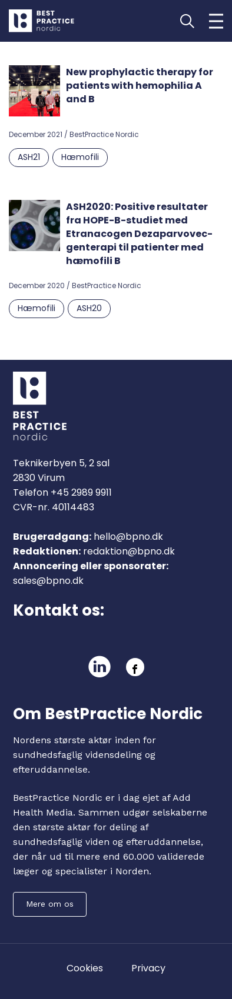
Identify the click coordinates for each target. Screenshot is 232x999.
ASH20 (89, 308)
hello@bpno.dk (128, 536)
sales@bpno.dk (48, 580)
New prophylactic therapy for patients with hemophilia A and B (139, 85)
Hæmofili (80, 157)
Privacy (148, 968)
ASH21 (29, 157)
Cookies (85, 968)
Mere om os (50, 903)
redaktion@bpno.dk (129, 551)
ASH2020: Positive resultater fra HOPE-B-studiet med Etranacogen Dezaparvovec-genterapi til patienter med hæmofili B (139, 234)
